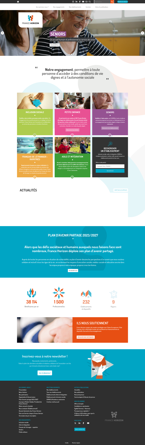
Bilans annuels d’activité (26, 406)
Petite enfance (23, 432)
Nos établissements (75, 7)
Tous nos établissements (54, 392)
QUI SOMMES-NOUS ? (25, 387)
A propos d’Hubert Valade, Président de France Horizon (30, 403)
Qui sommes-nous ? (42, 7)
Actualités (77, 390)
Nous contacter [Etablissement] (28, 408)
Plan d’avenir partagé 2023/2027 (28, 399)
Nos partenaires (23, 395)
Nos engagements (59, 7)
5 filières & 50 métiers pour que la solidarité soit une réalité (84, 414)
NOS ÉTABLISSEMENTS (53, 387)
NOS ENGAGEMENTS (24, 420)
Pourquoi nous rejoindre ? (81, 411)
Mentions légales (76, 443)
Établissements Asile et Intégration (57, 395)
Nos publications (79, 392)
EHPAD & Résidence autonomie (56, 399)
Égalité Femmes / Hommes (82, 408)
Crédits (66, 443)
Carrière (89, 7)
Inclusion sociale (23, 422)
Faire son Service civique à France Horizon (31, 413)
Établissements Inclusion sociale (56, 397)
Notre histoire (23, 392)
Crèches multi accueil (53, 402)
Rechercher (110, 171)
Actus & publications (102, 7)
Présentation (22, 390)
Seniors (21, 430)
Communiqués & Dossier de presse (84, 397)
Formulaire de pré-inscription (27, 416)
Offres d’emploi (78, 404)
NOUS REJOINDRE (79, 401)
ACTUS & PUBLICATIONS (81, 387)
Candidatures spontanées (81, 406)
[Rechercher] (112, 1)
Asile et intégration (24, 425)
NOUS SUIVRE (77, 420)
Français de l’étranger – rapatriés (28, 427)
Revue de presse (79, 395)
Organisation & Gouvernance (27, 397)
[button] (2, 33)
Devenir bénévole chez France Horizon (30, 411)
